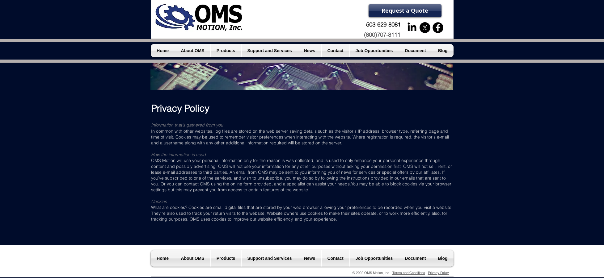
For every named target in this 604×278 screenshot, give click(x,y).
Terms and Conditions (408, 273)
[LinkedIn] (412, 27)
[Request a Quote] (405, 10)
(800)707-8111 (382, 34)
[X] (425, 27)
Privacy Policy (438, 273)
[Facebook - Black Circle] (438, 27)
